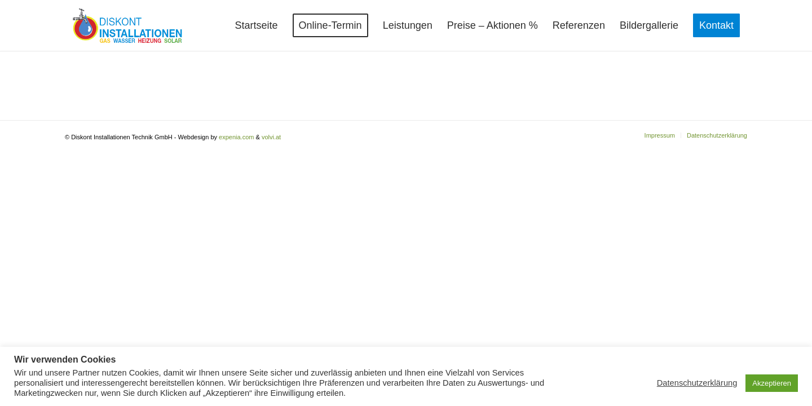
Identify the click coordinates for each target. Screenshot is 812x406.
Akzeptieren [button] (771, 383)
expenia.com (236, 137)
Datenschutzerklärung (697, 382)
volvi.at (271, 137)
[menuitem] (256, 25)
